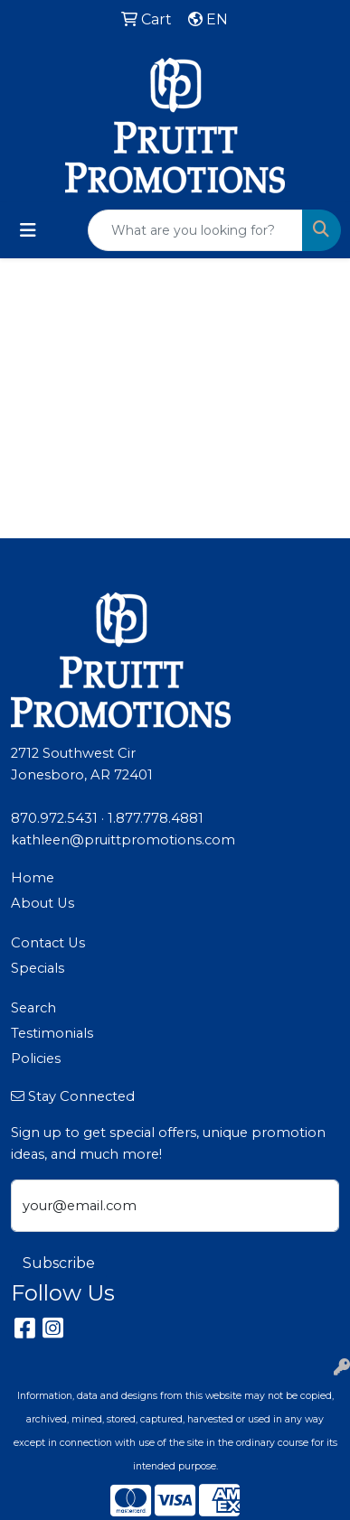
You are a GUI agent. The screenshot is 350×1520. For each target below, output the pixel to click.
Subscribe (59, 1263)
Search (33, 1008)
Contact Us (48, 943)
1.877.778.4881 (155, 818)
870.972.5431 (54, 818)
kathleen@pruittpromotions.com (123, 840)
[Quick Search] (195, 230)
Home (32, 878)
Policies (36, 1058)
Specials (37, 968)
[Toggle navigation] (28, 230)
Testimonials (52, 1033)
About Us (42, 903)
